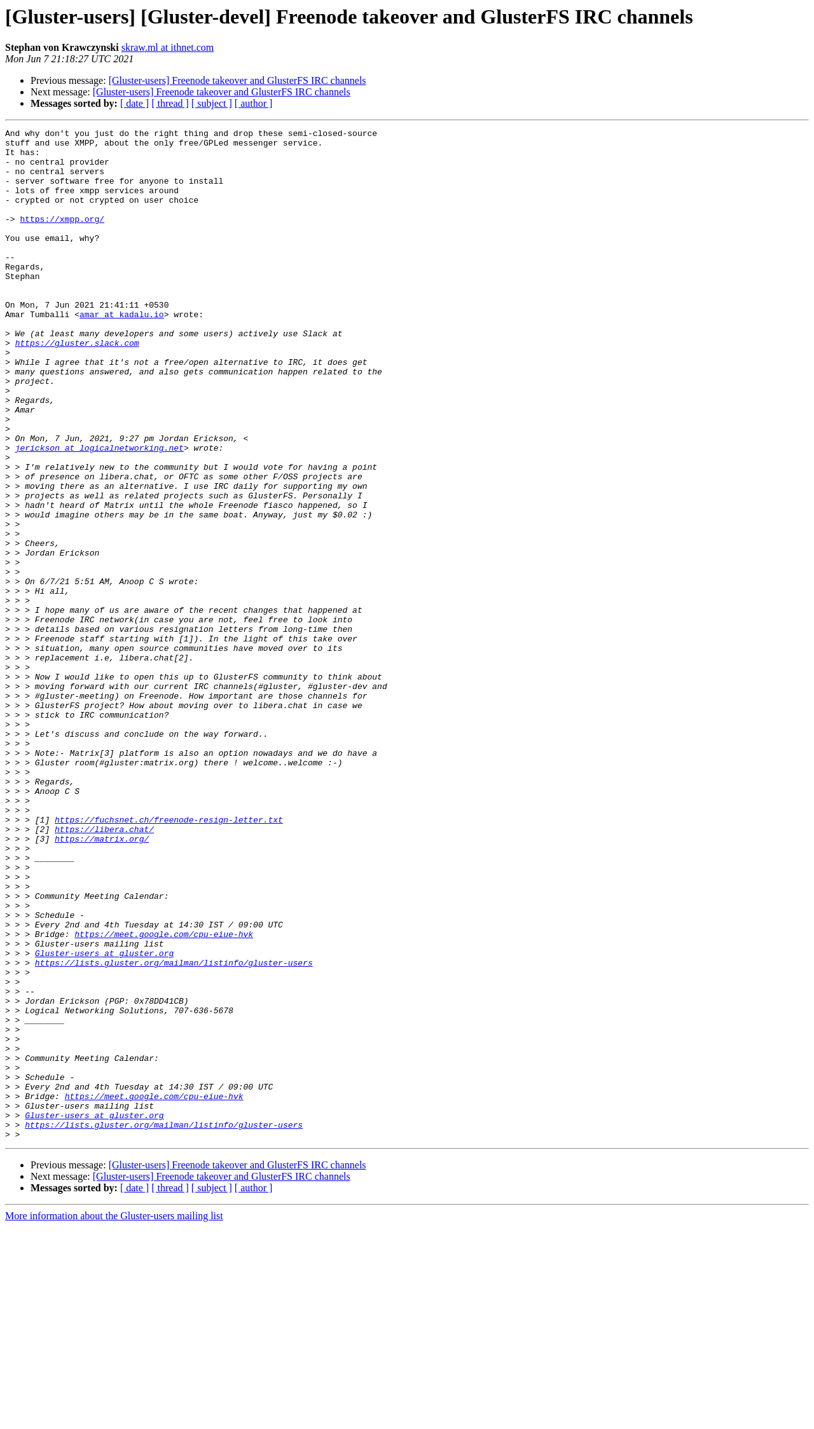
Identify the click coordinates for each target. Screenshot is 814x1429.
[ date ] (134, 103)
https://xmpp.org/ (62, 237)
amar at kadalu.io (121, 352)
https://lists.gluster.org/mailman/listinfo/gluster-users (174, 1130)
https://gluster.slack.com (77, 386)
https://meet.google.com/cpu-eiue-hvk (163, 1096)
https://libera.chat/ (104, 970)
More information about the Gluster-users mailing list (114, 1417)
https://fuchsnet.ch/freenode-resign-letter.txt (169, 958)
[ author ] (254, 103)
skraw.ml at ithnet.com (167, 47)
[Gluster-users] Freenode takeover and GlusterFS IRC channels (237, 80)
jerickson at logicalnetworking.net (99, 512)
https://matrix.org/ (102, 981)
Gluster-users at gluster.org (104, 1119)
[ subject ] (211, 103)
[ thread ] (170, 103)
